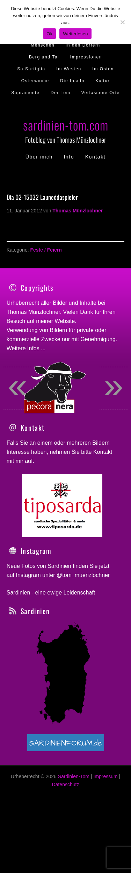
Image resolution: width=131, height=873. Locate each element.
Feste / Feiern (45, 250)
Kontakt (102, 475)
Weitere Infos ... (26, 348)
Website (65, 321)
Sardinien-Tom (73, 799)
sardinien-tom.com (65, 124)
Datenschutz (65, 807)
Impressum (105, 799)
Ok (49, 33)
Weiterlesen (75, 33)
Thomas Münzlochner (33, 312)
